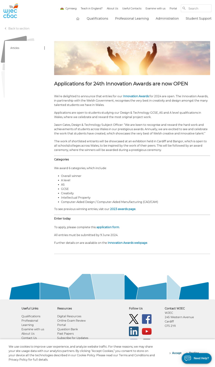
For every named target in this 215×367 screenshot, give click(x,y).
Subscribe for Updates (72, 338)
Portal (173, 8)
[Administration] (167, 18)
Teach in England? (92, 8)
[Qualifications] (97, 18)
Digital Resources (69, 316)
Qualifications (30, 316)
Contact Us (29, 338)
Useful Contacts (131, 8)
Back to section (16, 28)
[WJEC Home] (78, 18)
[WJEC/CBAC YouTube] (147, 331)
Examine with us (155, 8)
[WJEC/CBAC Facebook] (147, 318)
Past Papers (65, 333)
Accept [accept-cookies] (176, 353)
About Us (112, 8)
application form (107, 227)
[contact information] (188, 317)
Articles (14, 48)
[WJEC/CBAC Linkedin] (134, 331)
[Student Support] (199, 18)
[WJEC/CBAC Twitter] (134, 318)
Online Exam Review (71, 320)
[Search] (199, 8)
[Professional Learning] (132, 18)
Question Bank (67, 329)
